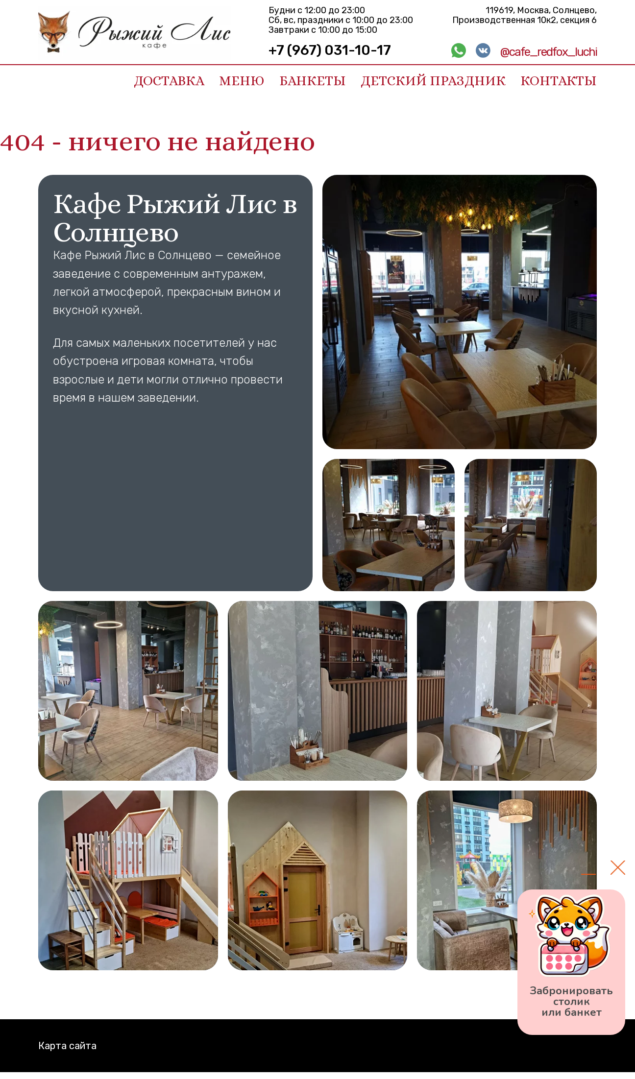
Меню (242, 81)
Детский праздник (433, 81)
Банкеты (312, 81)
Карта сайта (67, 1046)
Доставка (169, 81)
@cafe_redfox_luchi (548, 52)
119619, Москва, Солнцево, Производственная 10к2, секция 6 (524, 15)
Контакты (558, 81)
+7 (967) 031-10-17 (330, 50)
